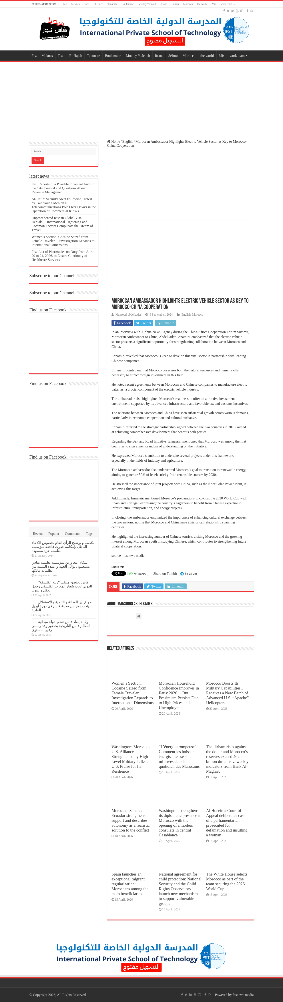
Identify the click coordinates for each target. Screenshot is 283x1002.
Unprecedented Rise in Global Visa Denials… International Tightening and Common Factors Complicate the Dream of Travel (62, 224)
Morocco (188, 4)
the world (202, 4)
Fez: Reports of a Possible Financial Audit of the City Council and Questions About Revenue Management (64, 188)
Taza (86, 4)
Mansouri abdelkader (128, 314)
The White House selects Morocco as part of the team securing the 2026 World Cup (226, 881)
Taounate (112, 4)
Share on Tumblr (165, 573)
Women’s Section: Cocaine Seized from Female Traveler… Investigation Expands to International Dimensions (133, 693)
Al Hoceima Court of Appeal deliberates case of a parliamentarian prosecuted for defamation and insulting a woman (226, 822)
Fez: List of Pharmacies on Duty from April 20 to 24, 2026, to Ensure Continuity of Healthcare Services (63, 256)
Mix (214, 4)
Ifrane (164, 4)
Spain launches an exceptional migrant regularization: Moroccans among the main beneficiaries (130, 884)
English (127, 141)
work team (226, 4)
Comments (72, 533)
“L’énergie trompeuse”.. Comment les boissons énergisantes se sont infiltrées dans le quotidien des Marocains (179, 756)
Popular (53, 533)
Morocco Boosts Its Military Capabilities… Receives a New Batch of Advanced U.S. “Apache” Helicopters (227, 693)
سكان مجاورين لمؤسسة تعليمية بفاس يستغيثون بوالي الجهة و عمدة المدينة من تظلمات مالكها (61, 566)
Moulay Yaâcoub (147, 4)
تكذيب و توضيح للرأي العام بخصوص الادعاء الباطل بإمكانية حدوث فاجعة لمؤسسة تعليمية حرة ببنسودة (63, 547)
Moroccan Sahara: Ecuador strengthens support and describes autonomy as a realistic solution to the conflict (131, 820)
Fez (65, 4)
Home (113, 141)
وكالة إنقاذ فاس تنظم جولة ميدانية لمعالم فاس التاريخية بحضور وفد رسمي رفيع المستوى (61, 626)
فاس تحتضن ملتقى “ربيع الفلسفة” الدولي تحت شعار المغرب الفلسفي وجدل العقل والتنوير (62, 586)
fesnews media (134, 555)
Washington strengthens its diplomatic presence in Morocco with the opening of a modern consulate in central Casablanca (180, 822)
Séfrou (175, 4)
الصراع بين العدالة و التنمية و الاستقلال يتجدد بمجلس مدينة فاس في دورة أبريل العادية (63, 606)
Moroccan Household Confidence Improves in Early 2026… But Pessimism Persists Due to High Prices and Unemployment (179, 695)
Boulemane (128, 4)
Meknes (75, 4)
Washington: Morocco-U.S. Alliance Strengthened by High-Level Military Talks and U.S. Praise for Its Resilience (132, 759)
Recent (38, 533)
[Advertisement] (141, 99)
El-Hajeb (98, 4)
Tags (89, 533)
